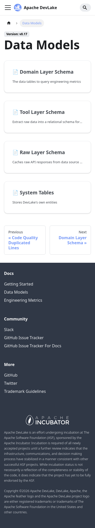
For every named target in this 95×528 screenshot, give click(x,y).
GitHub (10, 375)
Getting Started (18, 284)
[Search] (85, 8)
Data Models (16, 292)
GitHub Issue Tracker (24, 337)
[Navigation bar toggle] (8, 7)
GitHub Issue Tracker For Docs (32, 346)
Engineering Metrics (23, 300)
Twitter (10, 383)
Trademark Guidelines (25, 391)
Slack (9, 329)
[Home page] (9, 23)
